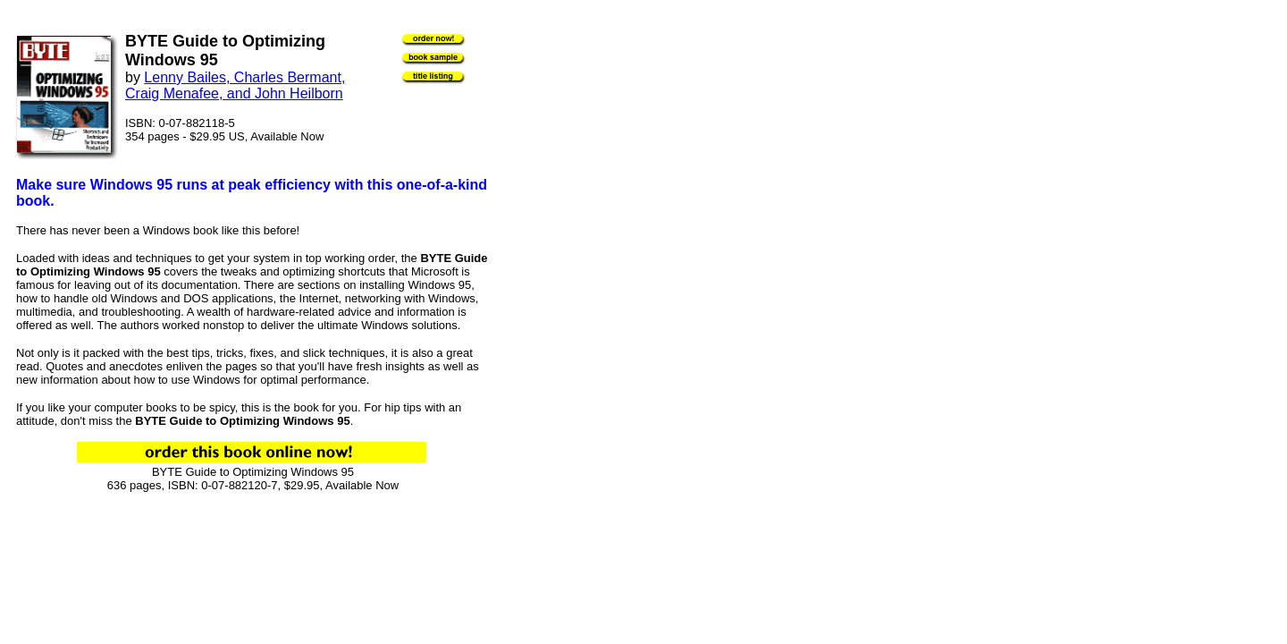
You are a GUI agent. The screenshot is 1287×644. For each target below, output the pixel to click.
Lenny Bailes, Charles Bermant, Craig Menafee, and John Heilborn (235, 85)
